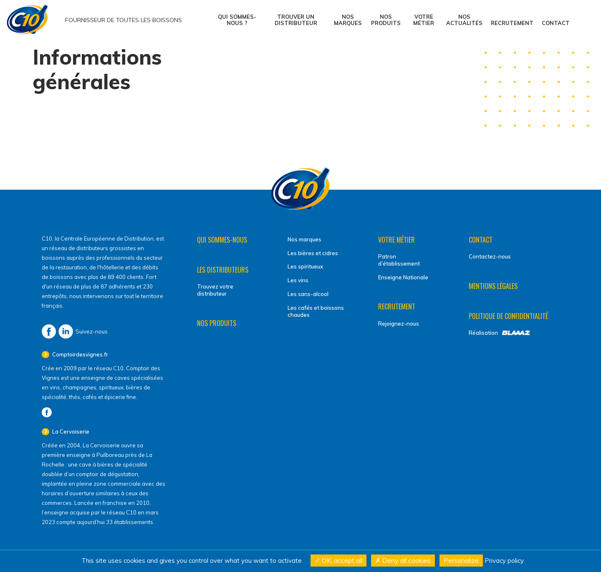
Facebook (49, 331)
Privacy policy (504, 560)
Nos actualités (464, 20)
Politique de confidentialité (508, 316)
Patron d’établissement (399, 260)
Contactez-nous (490, 256)
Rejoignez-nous (398, 323)
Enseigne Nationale (403, 277)
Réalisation (483, 332)
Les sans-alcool (308, 294)
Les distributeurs (222, 270)
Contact (556, 23)
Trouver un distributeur (296, 20)
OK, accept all (338, 560)
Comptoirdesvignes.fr (79, 354)
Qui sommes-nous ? (237, 20)
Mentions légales (493, 286)
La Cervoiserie (70, 431)
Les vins (298, 280)
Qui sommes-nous (222, 240)
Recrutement (512, 23)
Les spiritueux (305, 266)
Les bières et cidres (313, 253)
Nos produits (386, 20)
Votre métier (423, 20)
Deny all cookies (403, 560)
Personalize (461, 560)
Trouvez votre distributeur (215, 290)
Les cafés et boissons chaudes (316, 311)
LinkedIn (65, 331)
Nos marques (348, 20)
